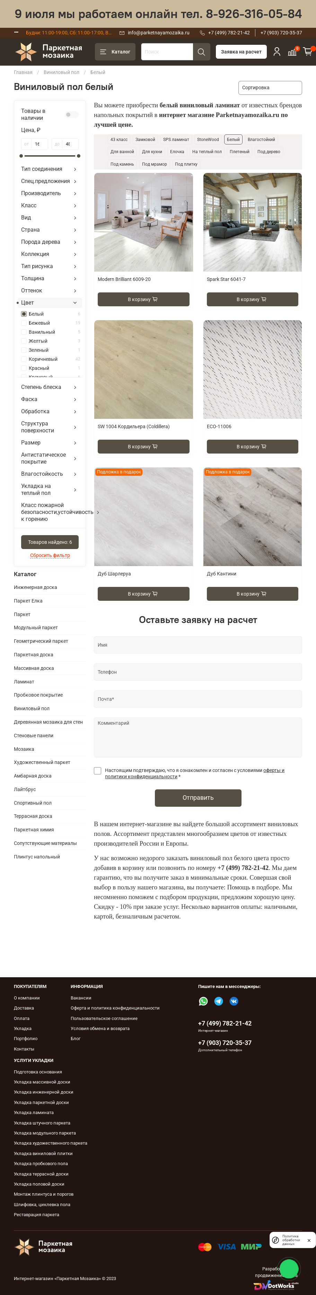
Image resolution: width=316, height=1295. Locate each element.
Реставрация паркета (36, 1214)
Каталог (115, 52)
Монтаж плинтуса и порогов (43, 1194)
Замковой (145, 139)
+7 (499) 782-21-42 (229, 32)
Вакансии (81, 998)
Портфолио (25, 1038)
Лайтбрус (25, 789)
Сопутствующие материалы (45, 843)
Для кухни (152, 151)
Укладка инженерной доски (43, 1092)
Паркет (22, 614)
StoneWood (208, 139)
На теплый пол (207, 151)
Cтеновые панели (33, 735)
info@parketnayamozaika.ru (159, 32)
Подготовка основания (38, 1071)
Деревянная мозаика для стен (48, 722)
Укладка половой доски (39, 1184)
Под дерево (268, 151)
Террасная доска (33, 816)
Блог (75, 1038)
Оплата (21, 1018)
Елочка (177, 151)
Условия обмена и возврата (100, 1028)
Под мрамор (154, 164)
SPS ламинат (176, 139)
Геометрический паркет (41, 641)
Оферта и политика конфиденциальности (115, 1008)
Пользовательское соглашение (104, 1018)
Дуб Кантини (221, 573)
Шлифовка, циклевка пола (42, 1204)
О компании (27, 998)
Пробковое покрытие (38, 695)
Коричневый (54, 359)
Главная (23, 72)
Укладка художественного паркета (50, 1143)
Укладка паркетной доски (41, 1102)
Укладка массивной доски (42, 1082)
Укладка (23, 1028)
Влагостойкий (261, 139)
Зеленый (54, 350)
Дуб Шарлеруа (114, 573)
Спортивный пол (33, 803)
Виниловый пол (61, 72)
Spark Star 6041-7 (226, 279)
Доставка (24, 1008)
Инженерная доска (35, 587)
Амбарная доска (33, 776)
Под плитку (186, 164)
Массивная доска (34, 668)
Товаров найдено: (50, 542)
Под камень (122, 164)
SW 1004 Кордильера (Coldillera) (134, 426)
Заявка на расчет (241, 52)
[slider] (21, 155)
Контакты (24, 1049)
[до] (70, 144)
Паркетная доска (33, 654)
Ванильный (54, 332)
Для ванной (122, 151)
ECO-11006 (219, 426)
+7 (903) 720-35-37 (281, 32)
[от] (40, 144)
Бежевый (54, 323)
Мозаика (24, 749)
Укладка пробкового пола (41, 1163)
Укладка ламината (34, 1112)
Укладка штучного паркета (42, 1123)
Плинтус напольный (37, 857)
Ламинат (24, 681)
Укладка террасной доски (41, 1174)
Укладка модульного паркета (45, 1133)
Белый (54, 314)
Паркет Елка (28, 601)
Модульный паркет (36, 627)
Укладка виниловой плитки (43, 1153)
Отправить (198, 797)
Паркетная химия (34, 829)
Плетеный (239, 151)
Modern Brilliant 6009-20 (124, 279)
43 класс (119, 139)
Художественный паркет (42, 762)
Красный (54, 368)
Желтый (54, 341)
